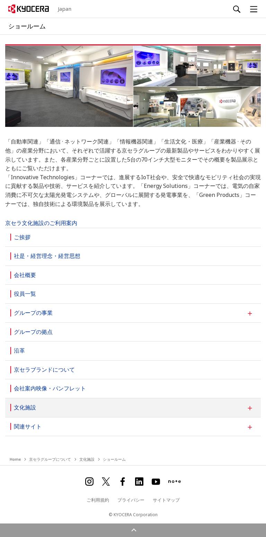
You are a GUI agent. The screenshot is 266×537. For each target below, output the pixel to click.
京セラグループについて (50, 459)
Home (15, 459)
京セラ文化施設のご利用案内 (41, 223)
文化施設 (87, 459)
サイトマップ (166, 500)
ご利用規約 (98, 500)
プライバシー (130, 500)
